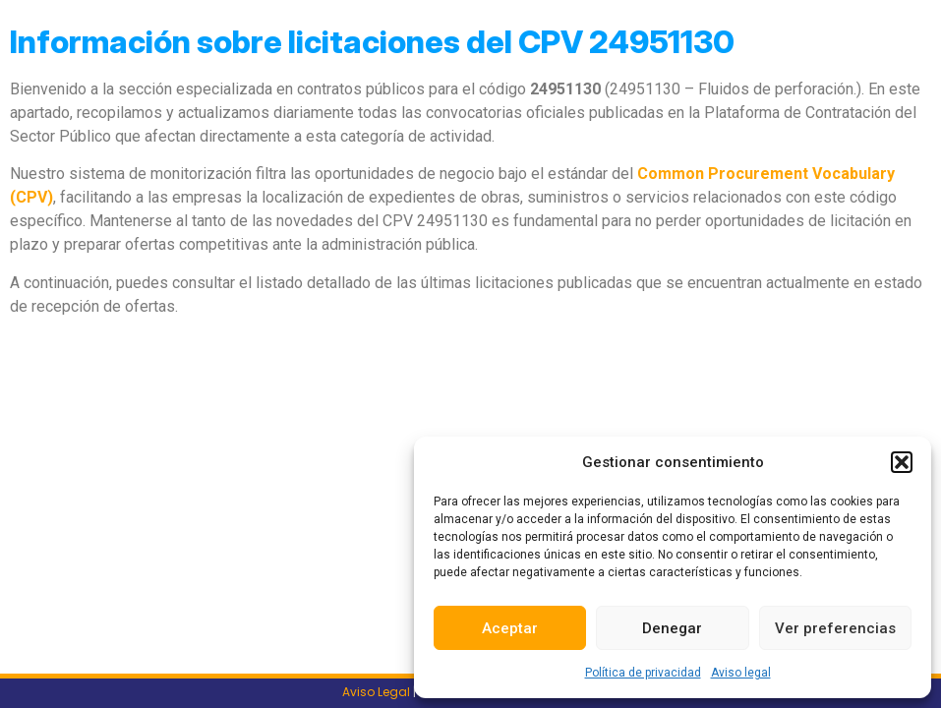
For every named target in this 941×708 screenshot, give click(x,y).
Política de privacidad (643, 672)
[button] (902, 462)
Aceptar (510, 628)
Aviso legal (741, 672)
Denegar (672, 628)
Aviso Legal (376, 691)
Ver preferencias (835, 628)
